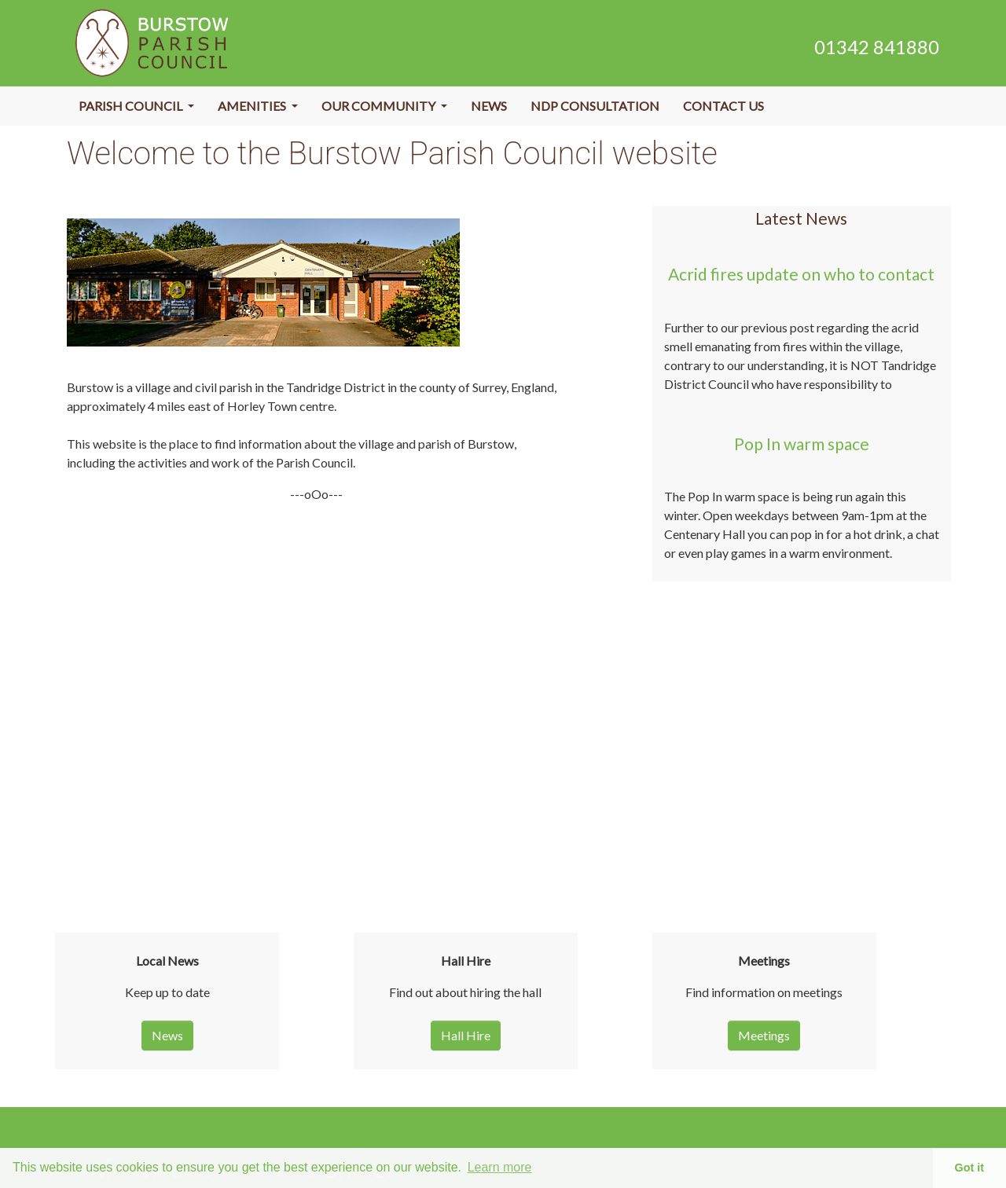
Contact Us (723, 105)
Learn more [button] (500, 1167)
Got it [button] (970, 1167)
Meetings (764, 1035)
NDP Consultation (595, 105)
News (489, 105)
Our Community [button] (379, 105)
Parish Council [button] (132, 105)
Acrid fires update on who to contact (801, 274)
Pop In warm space (801, 443)
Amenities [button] (253, 105)
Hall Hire (465, 1035)
